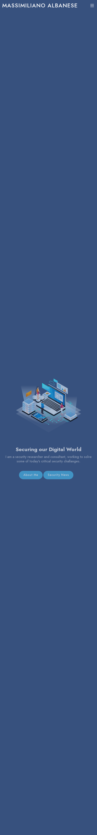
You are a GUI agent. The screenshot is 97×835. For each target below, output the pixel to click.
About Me (30, 477)
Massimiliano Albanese (40, 5)
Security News (58, 477)
